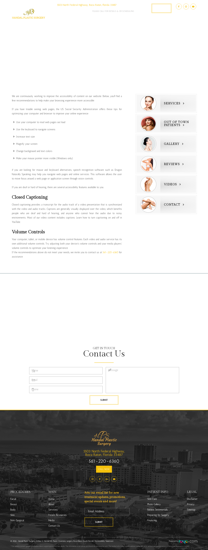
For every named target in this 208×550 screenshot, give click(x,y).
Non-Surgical (17, 520)
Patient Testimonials (157, 509)
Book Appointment (161, 8)
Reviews (172, 164)
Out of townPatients (176, 123)
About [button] (64, 25)
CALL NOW (104, 469)
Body (13, 509)
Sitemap (191, 509)
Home (51, 499)
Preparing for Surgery (158, 515)
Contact (172, 204)
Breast (13, 504)
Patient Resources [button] (101, 25)
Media (51, 520)
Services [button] (78, 25)
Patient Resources (57, 515)
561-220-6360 (74, 9)
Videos (170, 184)
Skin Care (152, 499)
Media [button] (145, 25)
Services (172, 103)
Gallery (172, 144)
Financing (152, 520)
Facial (13, 499)
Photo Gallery (127, 25)
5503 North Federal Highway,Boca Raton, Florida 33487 (104, 453)
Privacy (191, 504)
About (51, 504)
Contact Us (160, 25)
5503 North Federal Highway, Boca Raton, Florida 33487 (87, 5)
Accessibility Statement (104, 541)
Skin (12, 515)
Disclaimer (192, 499)
